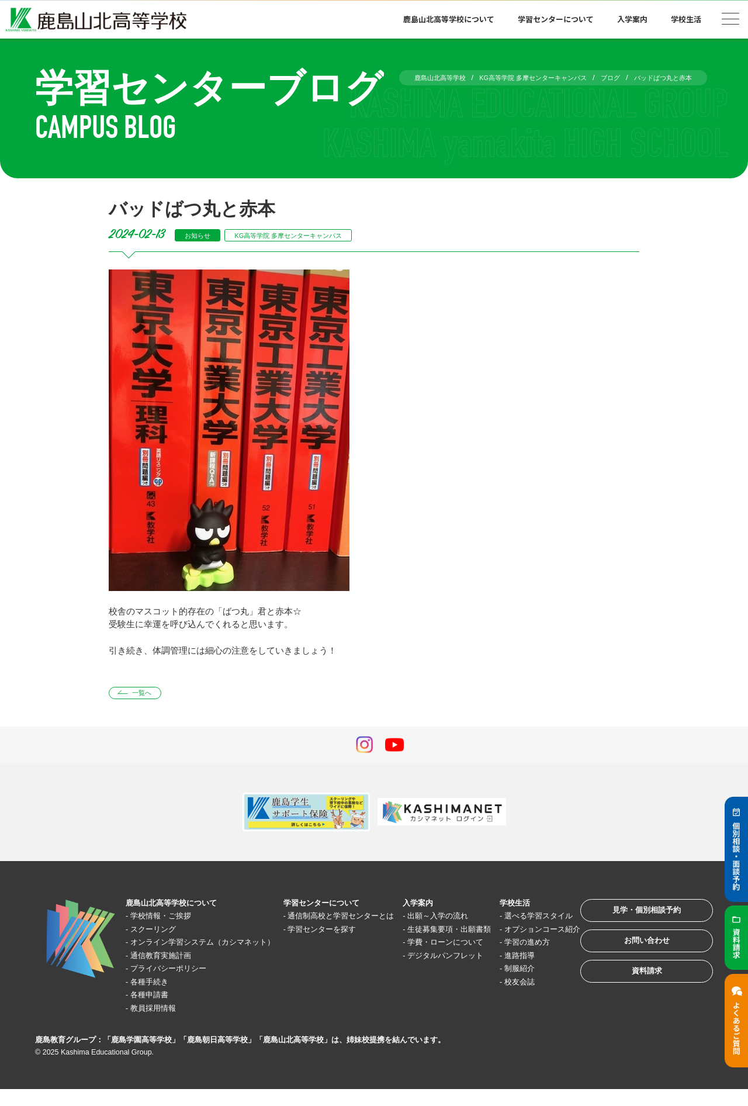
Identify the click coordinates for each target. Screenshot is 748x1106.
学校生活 (686, 19)
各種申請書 (156, 1011)
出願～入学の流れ (428, 919)
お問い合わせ (633, 954)
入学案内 (632, 19)
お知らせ (201, 235)
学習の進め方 (510, 972)
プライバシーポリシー (177, 985)
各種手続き (156, 998)
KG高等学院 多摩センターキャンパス (308, 235)
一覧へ (148, 694)
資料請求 (633, 991)
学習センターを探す (320, 946)
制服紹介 (502, 998)
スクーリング (160, 932)
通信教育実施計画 (169, 972)
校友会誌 (502, 1011)
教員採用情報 (160, 1024)
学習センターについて (556, 19)
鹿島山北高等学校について (448, 19)
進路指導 (502, 985)
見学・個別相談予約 (633, 918)
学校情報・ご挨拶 (169, 919)
